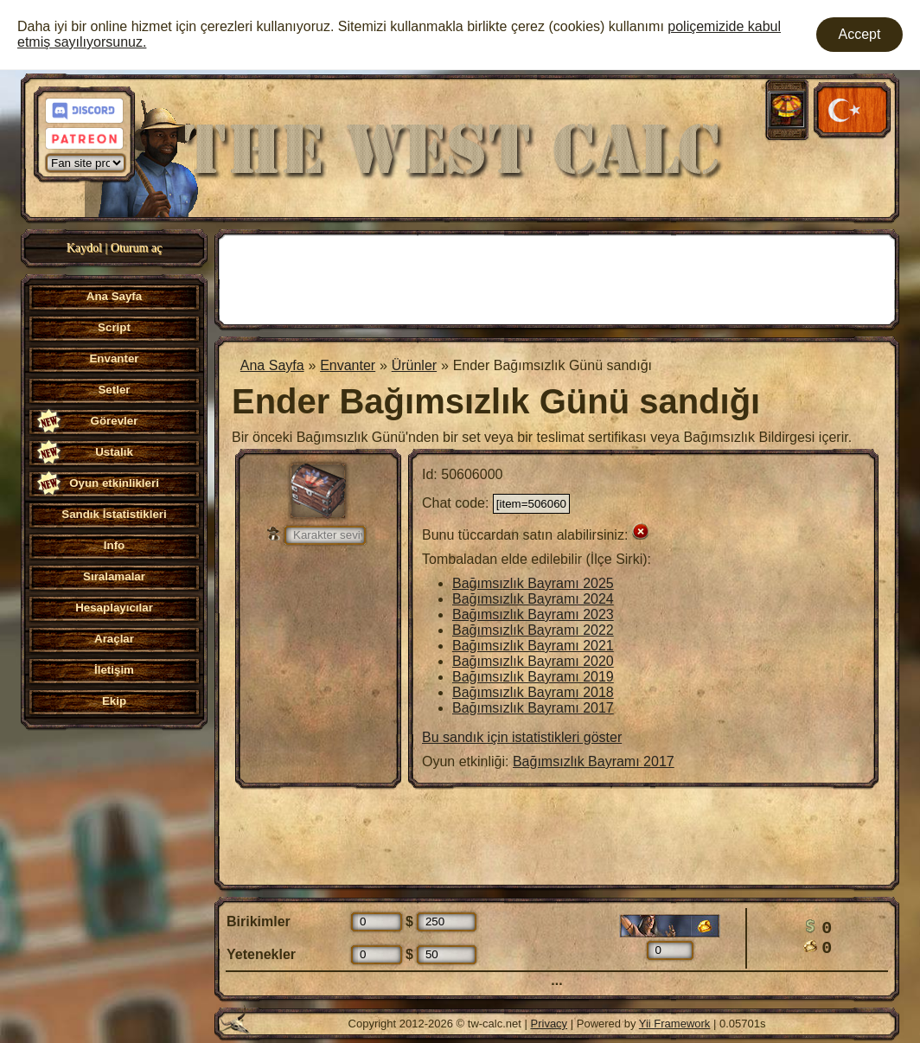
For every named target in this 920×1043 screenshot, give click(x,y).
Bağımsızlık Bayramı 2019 (533, 676)
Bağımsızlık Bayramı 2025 (533, 583)
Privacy (549, 1023)
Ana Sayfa (272, 365)
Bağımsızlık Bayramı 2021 (533, 645)
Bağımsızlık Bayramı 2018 (533, 692)
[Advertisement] (557, 278)
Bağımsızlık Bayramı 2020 (533, 661)
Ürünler (414, 365)
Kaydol (84, 247)
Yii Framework (675, 1023)
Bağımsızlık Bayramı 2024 (533, 599)
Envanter (347, 365)
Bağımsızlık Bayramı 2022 (533, 630)
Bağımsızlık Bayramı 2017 (533, 708)
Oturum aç (136, 247)
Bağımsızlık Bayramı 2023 (533, 614)
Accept (860, 34)
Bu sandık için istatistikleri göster (522, 737)
